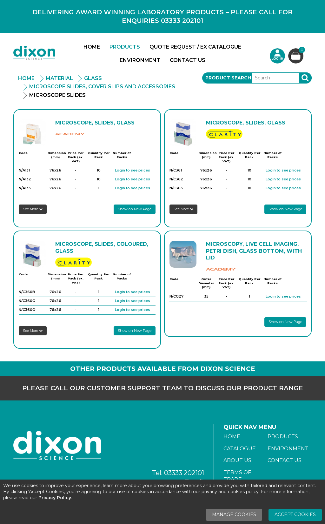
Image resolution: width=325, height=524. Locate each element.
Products (124, 47)
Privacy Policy (54, 497)
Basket (301, 50)
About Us (237, 460)
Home (91, 47)
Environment (140, 60)
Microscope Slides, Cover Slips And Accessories (102, 87)
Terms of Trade (237, 475)
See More (33, 209)
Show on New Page (134, 209)
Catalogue (239, 449)
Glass (93, 78)
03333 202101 (184, 473)
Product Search (228, 78)
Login (277, 56)
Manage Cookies (234, 514)
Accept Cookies (295, 514)
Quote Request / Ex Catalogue (195, 47)
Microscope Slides (57, 95)
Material (59, 78)
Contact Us (187, 60)
